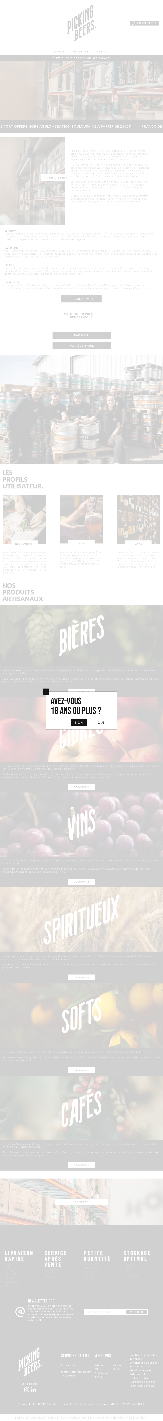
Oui (101, 722)
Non (79, 722)
